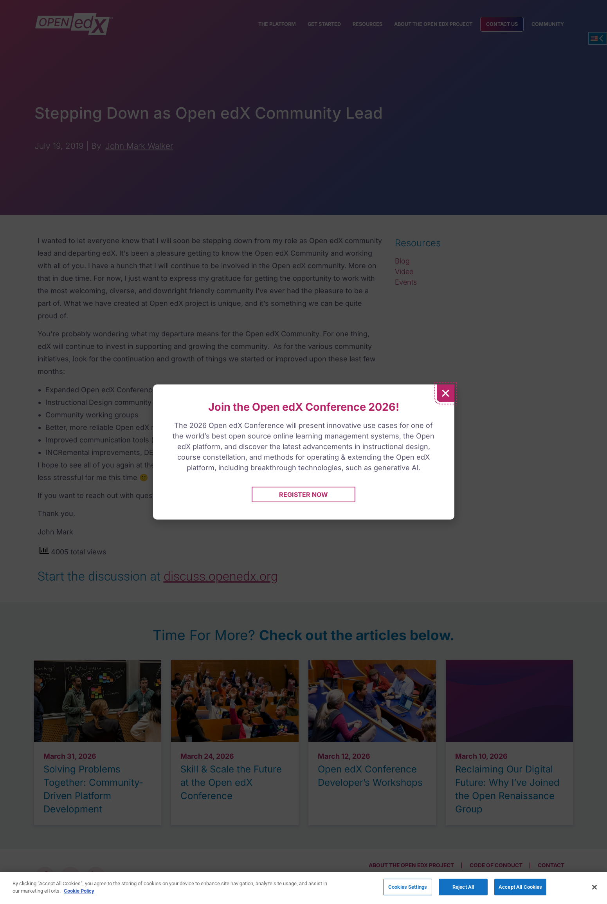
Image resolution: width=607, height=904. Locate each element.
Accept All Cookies (520, 887)
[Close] (594, 887)
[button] (445, 393)
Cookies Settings (407, 887)
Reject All (463, 887)
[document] (303, 452)
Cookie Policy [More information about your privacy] (79, 891)
